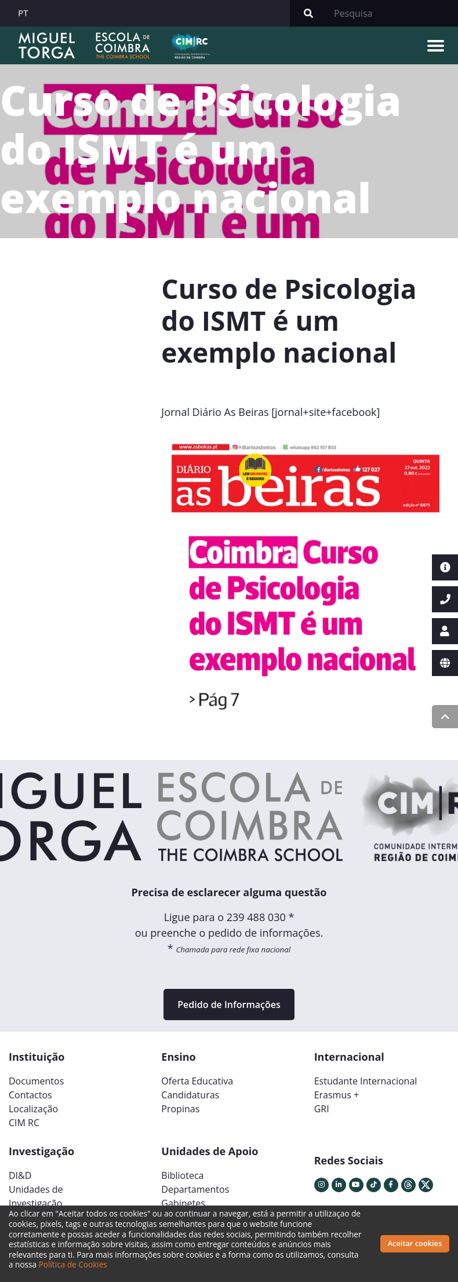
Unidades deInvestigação (36, 1196)
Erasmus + (336, 1095)
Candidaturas (190, 1095)
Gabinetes (183, 1203)
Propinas (180, 1108)
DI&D (20, 1175)
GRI (321, 1108)
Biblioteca (182, 1175)
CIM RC (24, 1122)
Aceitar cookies (415, 1243)
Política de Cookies (73, 1264)
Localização (33, 1108)
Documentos (36, 1081)
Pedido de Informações (228, 1004)
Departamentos (195, 1189)
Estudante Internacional (365, 1081)
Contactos (30, 1095)
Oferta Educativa (197, 1081)
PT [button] (23, 13)
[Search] (392, 13)
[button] (182, 583)
